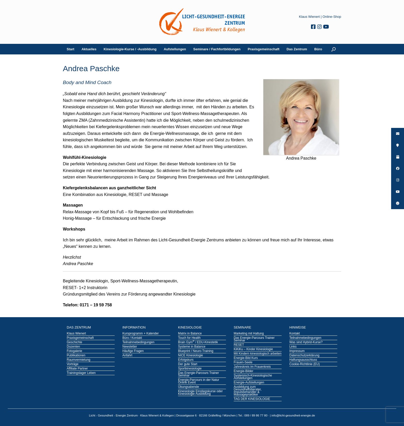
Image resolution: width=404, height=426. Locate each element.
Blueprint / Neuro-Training (195, 351)
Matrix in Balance (190, 333)
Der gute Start (187, 364)
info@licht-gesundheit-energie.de (293, 415)
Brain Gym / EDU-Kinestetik (198, 342)
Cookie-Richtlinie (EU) (304, 364)
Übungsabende (188, 387)
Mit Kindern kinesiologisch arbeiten (257, 353)
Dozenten (73, 346)
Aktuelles (88, 49)
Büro (318, 49)
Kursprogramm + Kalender (140, 333)
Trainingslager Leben (81, 373)
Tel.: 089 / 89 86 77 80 (253, 415)
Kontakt (294, 333)
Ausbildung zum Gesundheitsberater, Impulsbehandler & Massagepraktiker (248, 391)
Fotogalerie (74, 351)
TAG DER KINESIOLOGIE (252, 399)
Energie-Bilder (243, 371)
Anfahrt (127, 355)
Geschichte (74, 342)
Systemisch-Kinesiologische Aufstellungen (253, 377)
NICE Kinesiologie (190, 355)
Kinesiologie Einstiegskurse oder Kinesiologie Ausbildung (200, 393)
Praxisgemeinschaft (264, 49)
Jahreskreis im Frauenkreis (252, 366)
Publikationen (76, 355)
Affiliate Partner (77, 368)
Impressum (297, 351)
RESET (239, 345)
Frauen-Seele (243, 362)
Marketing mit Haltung (249, 333)
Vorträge (72, 364)
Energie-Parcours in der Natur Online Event (198, 381)
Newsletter (129, 346)
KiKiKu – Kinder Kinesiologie (253, 349)
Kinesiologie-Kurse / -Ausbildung (130, 49)
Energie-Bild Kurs (246, 358)
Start (70, 49)
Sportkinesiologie (189, 368)
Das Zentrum (297, 49)
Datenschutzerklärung (304, 355)
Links (293, 346)
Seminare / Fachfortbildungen (216, 49)
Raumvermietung (78, 360)
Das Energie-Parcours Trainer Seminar (198, 374)
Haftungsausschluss (303, 360)
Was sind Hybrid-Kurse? (306, 342)
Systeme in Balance (191, 346)
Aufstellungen (175, 49)
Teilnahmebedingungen (138, 342)
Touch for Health (189, 338)
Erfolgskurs (185, 360)
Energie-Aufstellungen (249, 382)
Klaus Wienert (309, 17)
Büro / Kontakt (132, 338)
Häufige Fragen (133, 351)
